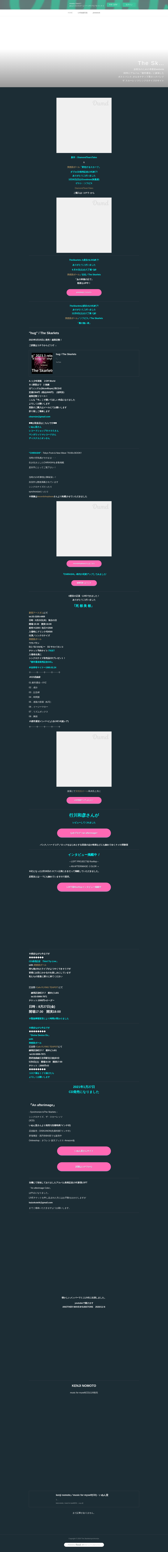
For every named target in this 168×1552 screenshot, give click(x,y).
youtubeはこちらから (84, 292)
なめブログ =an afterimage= (84, 833)
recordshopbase (45, 496)
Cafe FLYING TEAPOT (47, 987)
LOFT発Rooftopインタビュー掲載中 (84, 887)
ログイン (129, 5)
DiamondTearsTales (84, 188)
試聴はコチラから (84, 1167)
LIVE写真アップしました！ (84, 800)
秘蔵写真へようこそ (84, 583)
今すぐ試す (113, 5)
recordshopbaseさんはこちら (84, 564)
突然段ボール (73, 167)
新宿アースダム (36, 613)
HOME (70, 13)
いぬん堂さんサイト (84, 1151)
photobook (96, 13)
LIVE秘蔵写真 (83, 13)
